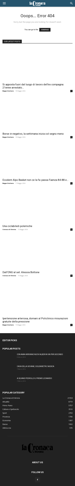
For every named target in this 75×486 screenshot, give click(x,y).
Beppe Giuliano (8, 91)
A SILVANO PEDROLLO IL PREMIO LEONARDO (34, 378)
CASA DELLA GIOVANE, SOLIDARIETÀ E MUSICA (35, 366)
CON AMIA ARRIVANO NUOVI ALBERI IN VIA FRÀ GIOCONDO (40, 354)
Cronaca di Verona (9, 229)
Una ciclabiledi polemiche (17, 226)
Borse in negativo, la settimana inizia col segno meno (33, 133)
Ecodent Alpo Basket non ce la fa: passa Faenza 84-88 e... (35, 179)
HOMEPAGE (45, 30)
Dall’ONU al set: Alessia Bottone (20, 272)
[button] (4, 3)
